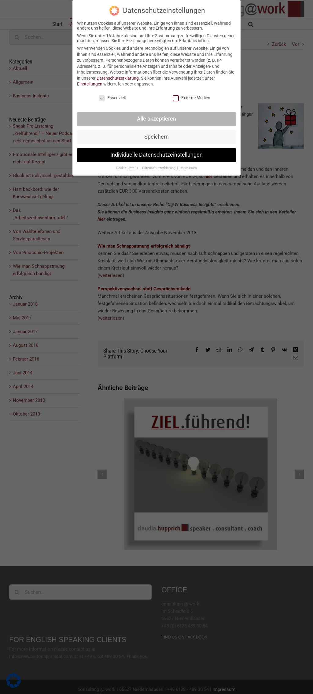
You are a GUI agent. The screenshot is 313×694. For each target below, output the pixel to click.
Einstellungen (89, 84)
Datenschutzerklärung (118, 78)
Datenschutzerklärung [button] (159, 168)
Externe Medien (191, 97)
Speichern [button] (156, 137)
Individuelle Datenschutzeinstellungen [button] (156, 155)
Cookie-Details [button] (127, 168)
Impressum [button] (188, 168)
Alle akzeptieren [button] (156, 119)
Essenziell (112, 97)
